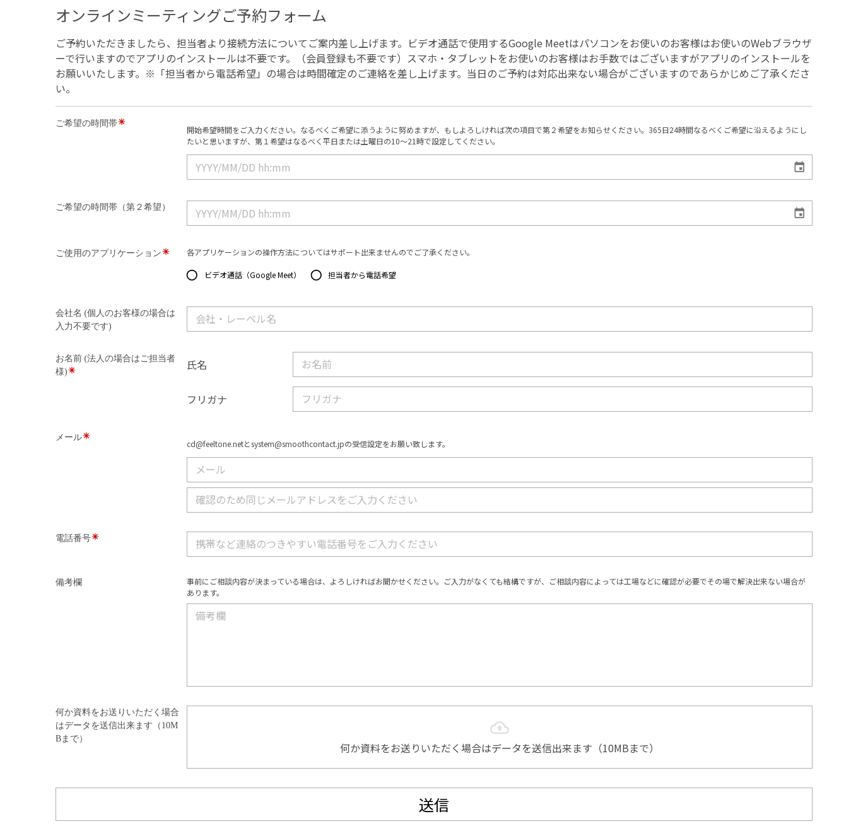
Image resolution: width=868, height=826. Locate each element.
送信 (434, 804)
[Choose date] (799, 167)
